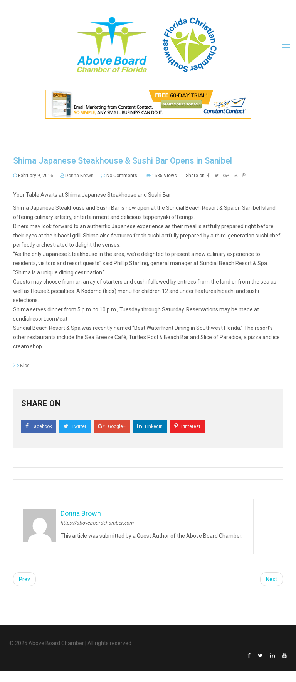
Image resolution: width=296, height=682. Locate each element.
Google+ (112, 426)
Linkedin (150, 426)
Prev (24, 579)
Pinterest (187, 426)
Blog (25, 365)
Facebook (38, 426)
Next (271, 579)
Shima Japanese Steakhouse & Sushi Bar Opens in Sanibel (122, 160)
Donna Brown (79, 175)
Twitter (75, 426)
